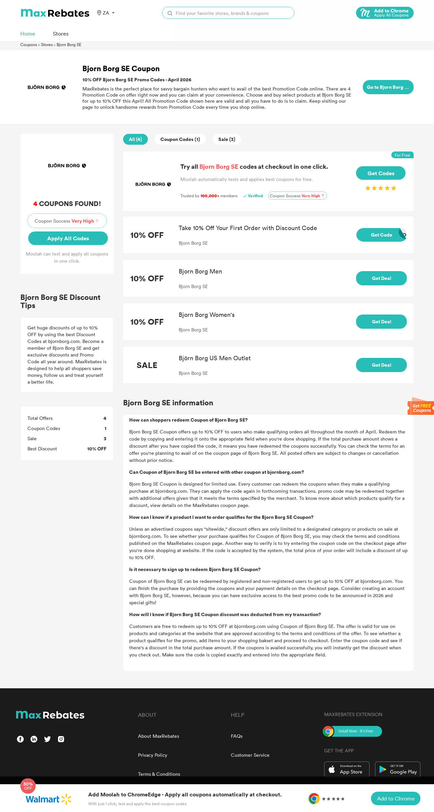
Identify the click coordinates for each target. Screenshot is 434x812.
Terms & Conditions (159, 774)
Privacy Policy (152, 755)
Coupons (28, 44)
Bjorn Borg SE (69, 44)
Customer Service (250, 755)
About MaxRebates (158, 736)
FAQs (236, 736)
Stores (47, 44)
